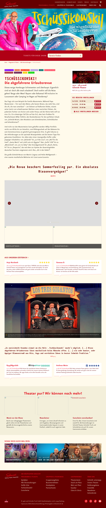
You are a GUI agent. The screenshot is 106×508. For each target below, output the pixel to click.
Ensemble (90, 488)
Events (80, 2)
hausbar (73, 488)
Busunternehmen (52, 483)
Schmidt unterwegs (94, 480)
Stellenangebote (93, 485)
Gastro (25, 72)
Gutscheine (25, 490)
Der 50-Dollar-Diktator (51, 460)
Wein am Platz (17, 72)
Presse (86, 2)
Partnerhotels (51, 488)
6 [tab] (54, 222)
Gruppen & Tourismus (65, 5)
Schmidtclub (91, 493)
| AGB (29, 504)
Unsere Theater (92, 483)
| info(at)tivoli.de (58, 504)
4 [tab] (51, 222)
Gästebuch (94, 2)
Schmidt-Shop (71, 2)
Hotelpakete (50, 485)
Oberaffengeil (13, 460)
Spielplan (24, 480)
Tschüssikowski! (26, 488)
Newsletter (91, 490)
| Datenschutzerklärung (37, 504)
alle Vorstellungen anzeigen (87, 112)
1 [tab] (47, 222)
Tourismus (31, 72)
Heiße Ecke (77, 460)
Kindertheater (60, 2)
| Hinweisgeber (48, 504)
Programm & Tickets (47, 5)
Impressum (24, 504)
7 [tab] (55, 222)
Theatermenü (75, 480)
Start (6, 62)
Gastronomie (81, 5)
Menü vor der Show (50, 70)
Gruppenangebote (52, 480)
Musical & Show (9, 70)
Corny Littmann (25, 70)
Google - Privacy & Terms (49, 336)
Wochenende (34, 70)
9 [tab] (58, 222)
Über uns (92, 5)
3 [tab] (50, 222)
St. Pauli (17, 70)
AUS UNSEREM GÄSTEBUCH (16, 258)
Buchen (98, 101)
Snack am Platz (9, 72)
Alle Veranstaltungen (25, 62)
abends (41, 70)
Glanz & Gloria (76, 490)
